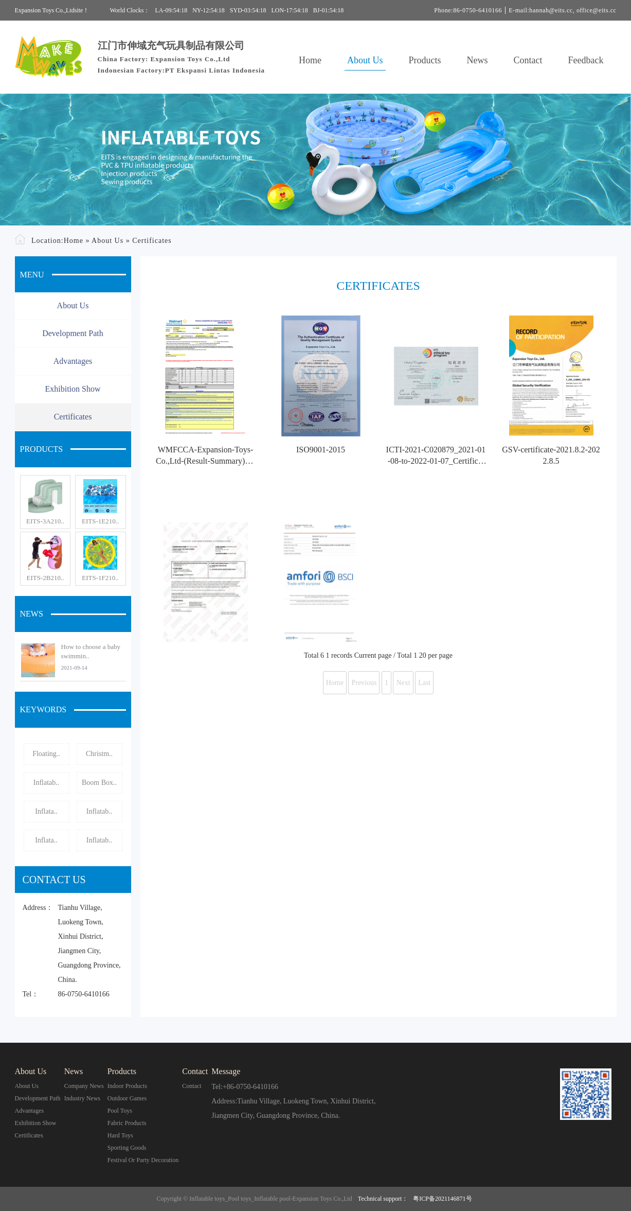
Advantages (73, 361)
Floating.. (46, 754)
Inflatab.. (46, 782)
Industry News (82, 1098)
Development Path (72, 333)
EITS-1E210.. (100, 521)
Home (310, 60)
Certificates (152, 240)
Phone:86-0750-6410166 (468, 10)
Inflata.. (46, 811)
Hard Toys (120, 1135)
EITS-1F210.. (100, 578)
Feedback (586, 60)
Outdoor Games (127, 1098)
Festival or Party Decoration (142, 1160)
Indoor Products (127, 1086)
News (477, 60)
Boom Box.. (99, 782)
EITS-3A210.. (45, 521)
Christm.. (99, 754)
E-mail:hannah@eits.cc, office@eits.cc (562, 10)
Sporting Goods (127, 1147)
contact (191, 1086)
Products (425, 60)
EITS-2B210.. (45, 578)
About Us (365, 60)
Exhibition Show (72, 388)
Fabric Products (127, 1123)
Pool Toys (119, 1110)
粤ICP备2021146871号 (442, 1198)
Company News (84, 1086)
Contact (528, 60)
